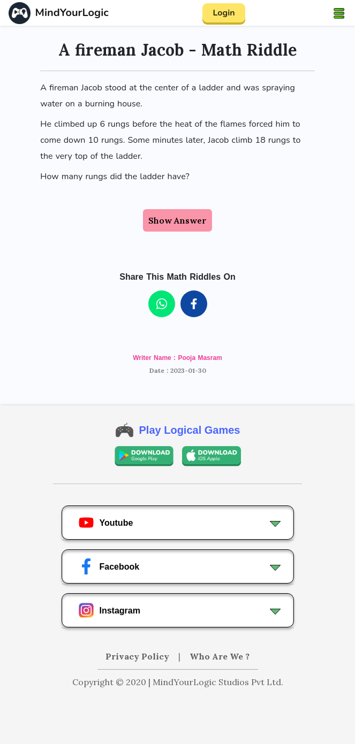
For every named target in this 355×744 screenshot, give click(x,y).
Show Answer (177, 220)
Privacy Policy (138, 656)
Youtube (105, 523)
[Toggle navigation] (339, 13)
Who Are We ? (220, 656)
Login (224, 13)
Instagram (109, 610)
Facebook (109, 566)
